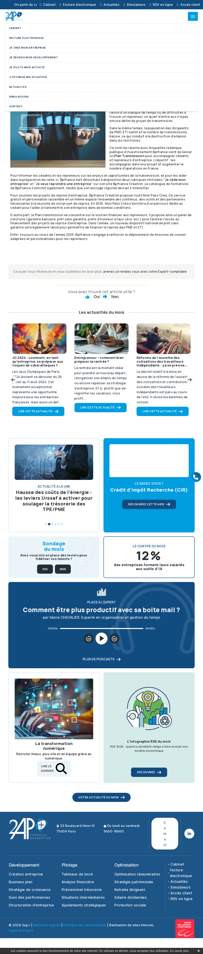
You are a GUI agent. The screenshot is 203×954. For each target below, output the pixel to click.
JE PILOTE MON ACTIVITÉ (27, 67)
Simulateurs (134, 5)
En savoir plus (179, 950)
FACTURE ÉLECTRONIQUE (26, 37)
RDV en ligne (161, 5)
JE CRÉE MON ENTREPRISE (27, 47)
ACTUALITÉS (18, 86)
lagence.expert (21, 930)
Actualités (110, 5)
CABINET (15, 28)
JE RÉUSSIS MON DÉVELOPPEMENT (33, 57)
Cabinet (48, 5)
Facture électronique (77, 5)
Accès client (188, 5)
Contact (164, 834)
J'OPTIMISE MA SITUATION (28, 77)
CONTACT (16, 106)
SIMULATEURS (19, 96)
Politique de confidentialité (84, 925)
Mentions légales (46, 925)
